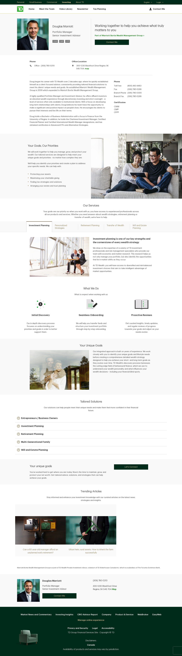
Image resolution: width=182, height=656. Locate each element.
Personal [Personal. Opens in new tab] (20, 2)
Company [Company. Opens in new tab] (106, 615)
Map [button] (114, 589)
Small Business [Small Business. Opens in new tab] (35, 2)
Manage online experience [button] (91, 620)
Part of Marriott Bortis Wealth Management (119, 36)
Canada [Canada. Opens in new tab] (91, 645)
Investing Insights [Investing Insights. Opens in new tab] (64, 615)
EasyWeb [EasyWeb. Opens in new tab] (156, 615)
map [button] (87, 69)
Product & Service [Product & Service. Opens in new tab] (124, 615)
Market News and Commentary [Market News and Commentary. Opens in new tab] (36, 615)
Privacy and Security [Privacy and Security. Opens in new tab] (78, 628)
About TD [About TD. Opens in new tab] (80, 2)
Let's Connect (131, 467)
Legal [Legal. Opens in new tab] (95, 628)
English (148, 3)
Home (32, 9)
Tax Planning (99, 9)
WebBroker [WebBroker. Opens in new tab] (143, 615)
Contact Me (157, 9)
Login (160, 2)
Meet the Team (46, 9)
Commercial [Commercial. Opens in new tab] (52, 2)
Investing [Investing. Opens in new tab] (66, 2)
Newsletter (82, 9)
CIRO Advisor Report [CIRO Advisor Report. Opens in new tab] (87, 615)
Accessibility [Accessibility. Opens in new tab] (108, 628)
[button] (37, 418)
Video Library (65, 9)
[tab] (39, 226)
